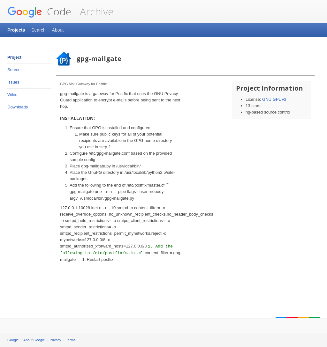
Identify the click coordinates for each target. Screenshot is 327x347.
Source (13, 69)
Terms (71, 340)
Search (38, 30)
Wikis (12, 94)
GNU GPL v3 (274, 99)
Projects (16, 30)
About (58, 30)
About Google (34, 340)
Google (13, 340)
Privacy (55, 340)
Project (14, 57)
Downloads (17, 107)
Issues (13, 82)
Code (39, 11)
